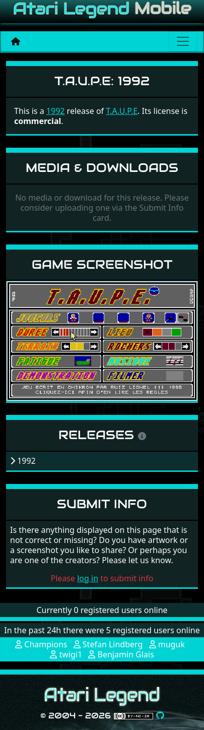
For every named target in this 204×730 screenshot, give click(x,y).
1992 (55, 110)
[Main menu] (183, 41)
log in (87, 578)
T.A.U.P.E (122, 110)
